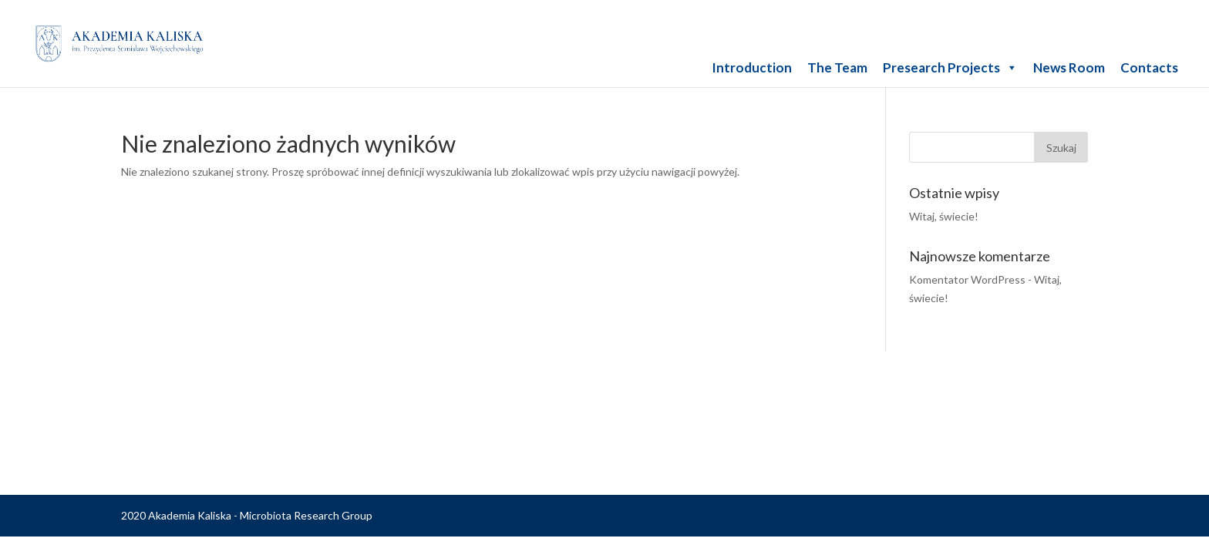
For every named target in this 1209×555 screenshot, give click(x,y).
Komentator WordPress (967, 279)
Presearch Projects (950, 67)
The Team (837, 67)
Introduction (752, 67)
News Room (1069, 67)
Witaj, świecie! (943, 216)
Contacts (1149, 67)
